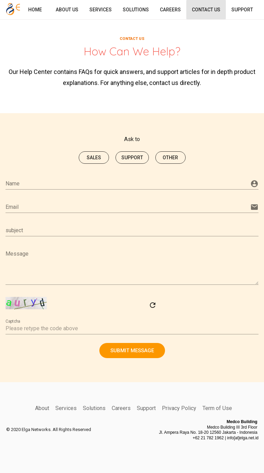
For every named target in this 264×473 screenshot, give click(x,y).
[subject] (132, 230)
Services (66, 408)
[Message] (132, 266)
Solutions (94, 408)
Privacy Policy (179, 408)
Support (146, 408)
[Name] (127, 183)
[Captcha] (132, 328)
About (42, 408)
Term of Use (217, 408)
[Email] (127, 206)
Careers (121, 408)
